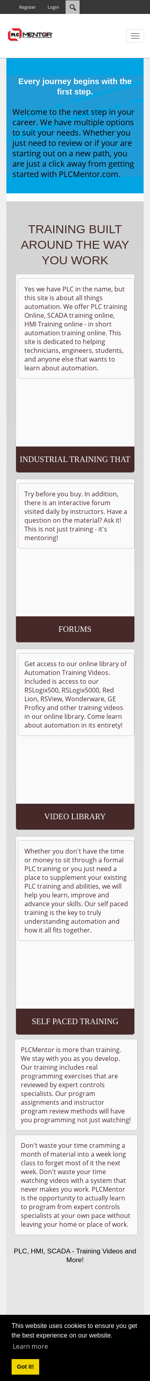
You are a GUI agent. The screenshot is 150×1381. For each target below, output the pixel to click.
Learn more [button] (30, 1346)
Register (27, 7)
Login (53, 7)
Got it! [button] (25, 1366)
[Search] (73, 7)
